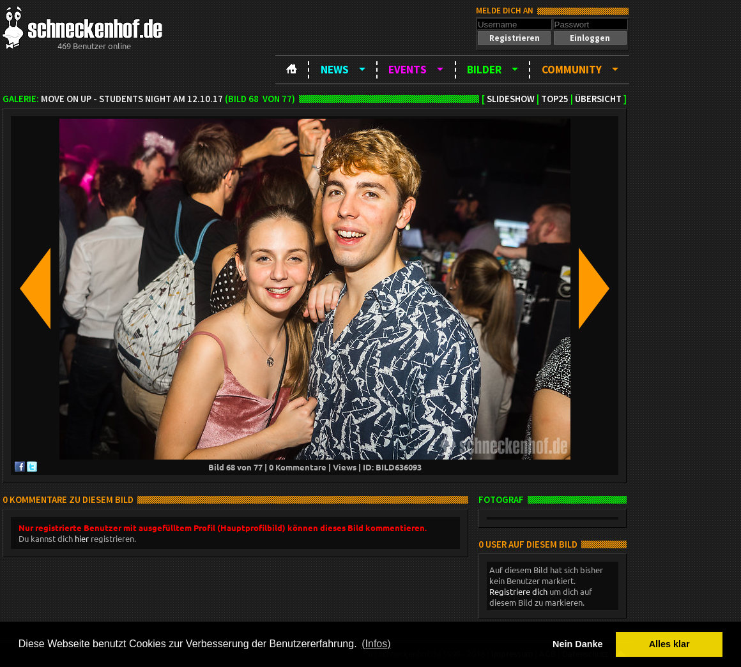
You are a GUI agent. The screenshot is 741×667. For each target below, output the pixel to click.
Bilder (484, 70)
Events (407, 70)
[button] (514, 38)
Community (572, 70)
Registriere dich (518, 591)
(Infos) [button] (376, 643)
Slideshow (511, 99)
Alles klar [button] (669, 644)
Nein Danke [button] (577, 644)
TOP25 (555, 99)
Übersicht (598, 99)
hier (82, 538)
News (335, 70)
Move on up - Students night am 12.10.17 (132, 99)
